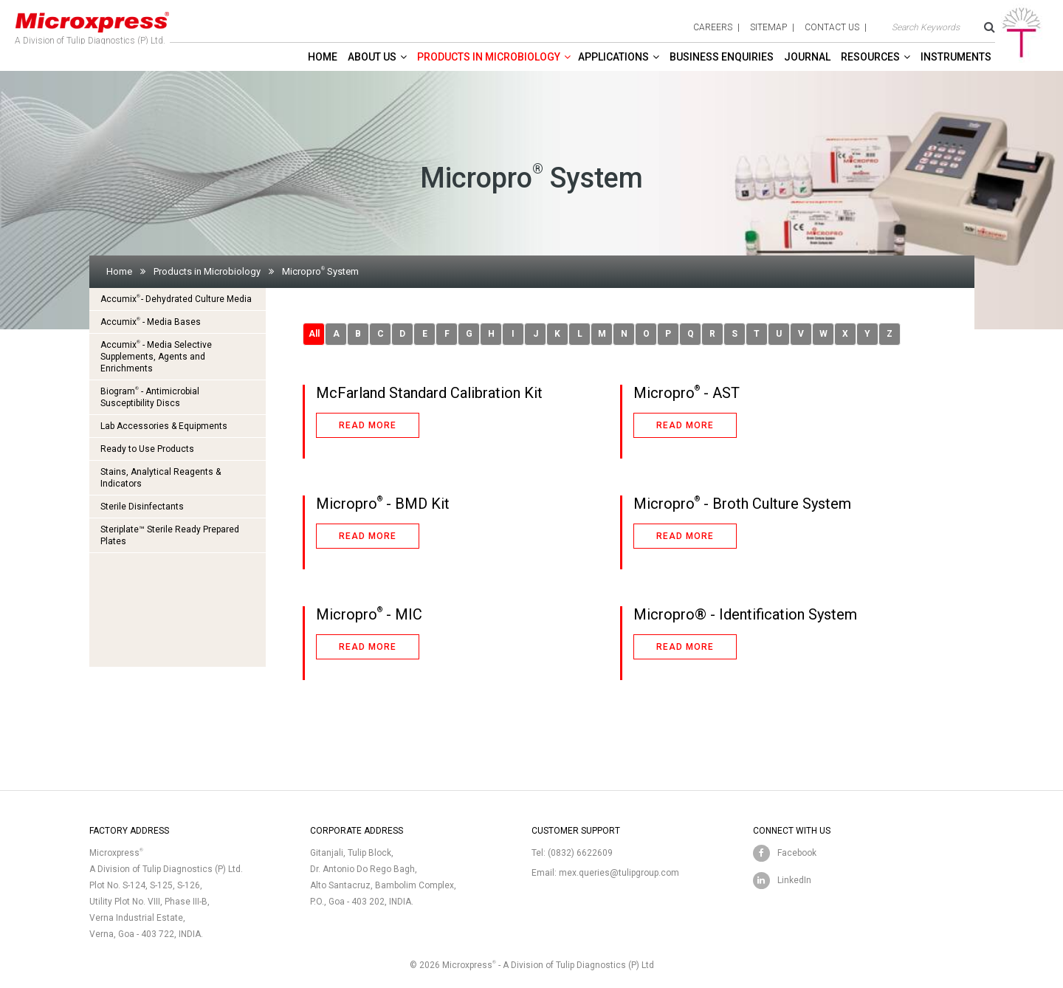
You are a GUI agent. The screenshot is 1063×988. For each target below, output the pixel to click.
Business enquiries (722, 57)
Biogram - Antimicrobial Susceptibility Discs (149, 396)
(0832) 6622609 (580, 853)
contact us (832, 27)
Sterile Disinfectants (142, 506)
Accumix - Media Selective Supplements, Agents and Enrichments (156, 356)
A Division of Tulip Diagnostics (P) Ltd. (92, 25)
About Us (372, 57)
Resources (870, 57)
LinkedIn (794, 880)
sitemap (768, 27)
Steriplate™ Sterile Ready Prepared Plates (169, 535)
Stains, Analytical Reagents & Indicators (160, 478)
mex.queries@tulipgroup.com (619, 873)
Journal (807, 57)
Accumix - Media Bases (150, 321)
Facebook (796, 852)
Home (322, 57)
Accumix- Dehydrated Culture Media (176, 298)
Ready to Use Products (147, 449)
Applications (613, 57)
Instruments (956, 57)
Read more (367, 425)
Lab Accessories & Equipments (163, 426)
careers (712, 27)
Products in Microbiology (488, 57)
